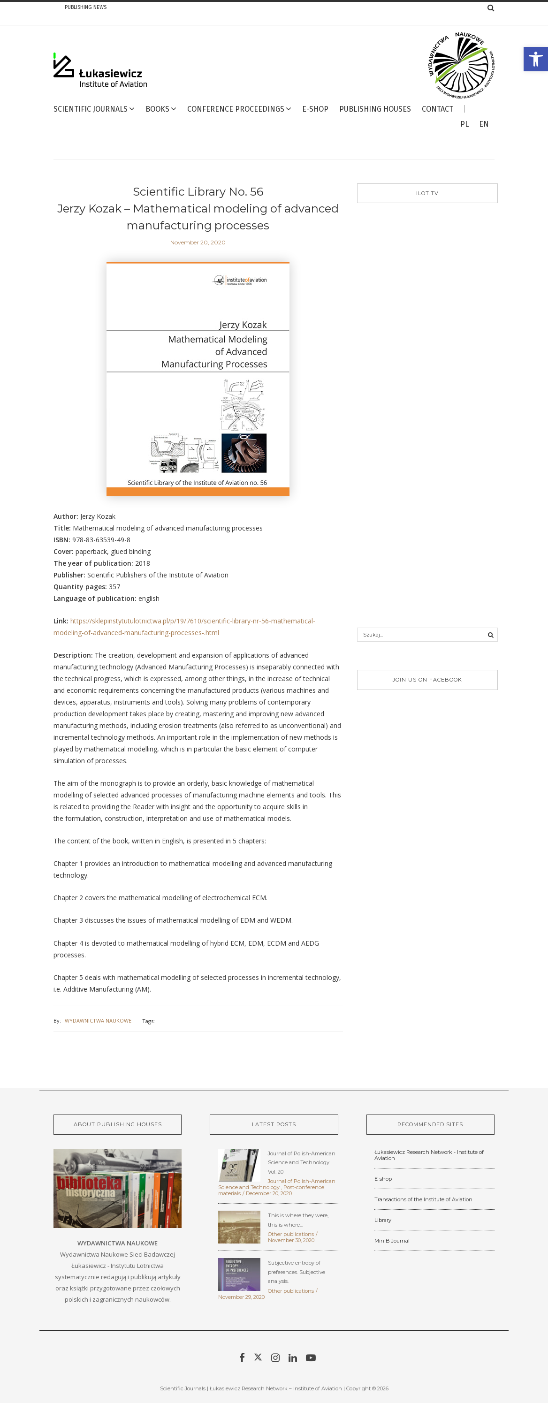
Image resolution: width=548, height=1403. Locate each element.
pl (464, 124)
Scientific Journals (90, 109)
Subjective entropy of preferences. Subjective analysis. (296, 1271)
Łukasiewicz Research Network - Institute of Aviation (429, 1155)
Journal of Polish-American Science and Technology (276, 1184)
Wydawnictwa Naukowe (98, 1020)
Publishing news (86, 7)
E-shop (383, 1178)
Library (382, 1220)
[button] (536, 59)
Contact (437, 109)
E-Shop (315, 109)
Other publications (291, 1234)
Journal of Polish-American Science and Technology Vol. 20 (301, 1162)
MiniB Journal (392, 1240)
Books (157, 109)
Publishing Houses (375, 109)
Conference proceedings (235, 109)
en (484, 124)
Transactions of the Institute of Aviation (423, 1199)
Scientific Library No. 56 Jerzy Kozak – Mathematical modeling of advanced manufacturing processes (198, 208)
